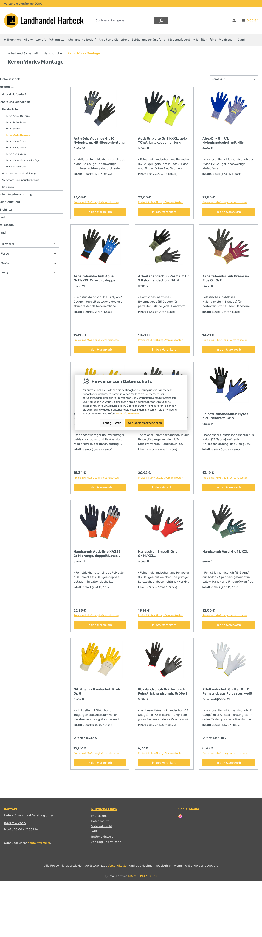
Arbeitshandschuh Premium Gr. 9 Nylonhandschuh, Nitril (164, 281)
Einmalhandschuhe (16, 169)
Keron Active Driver (16, 125)
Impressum (99, 816)
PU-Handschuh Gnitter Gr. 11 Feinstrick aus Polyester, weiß (227, 694)
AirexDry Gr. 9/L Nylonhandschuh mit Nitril (224, 143)
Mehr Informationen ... (129, 413)
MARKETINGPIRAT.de (142, 876)
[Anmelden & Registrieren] (234, 20)
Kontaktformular (39, 843)
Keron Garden (13, 131)
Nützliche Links (104, 809)
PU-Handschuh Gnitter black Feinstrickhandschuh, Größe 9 (163, 694)
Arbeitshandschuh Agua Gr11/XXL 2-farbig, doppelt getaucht (96, 281)
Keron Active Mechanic (18, 118)
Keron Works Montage (18, 137)
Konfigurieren (112, 423)
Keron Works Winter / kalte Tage (23, 163)
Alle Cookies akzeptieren (145, 423)
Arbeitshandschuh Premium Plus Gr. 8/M (225, 281)
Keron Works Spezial (16, 156)
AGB (94, 831)
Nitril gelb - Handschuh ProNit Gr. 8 (98, 694)
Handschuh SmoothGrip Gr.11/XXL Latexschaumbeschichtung (160, 556)
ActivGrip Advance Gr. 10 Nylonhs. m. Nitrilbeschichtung (99, 143)
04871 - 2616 (15, 823)
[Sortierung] (234, 82)
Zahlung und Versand (106, 842)
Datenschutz (100, 821)
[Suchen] (161, 20)
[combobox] (124, 20)
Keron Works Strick (16, 144)
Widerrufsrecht (101, 826)
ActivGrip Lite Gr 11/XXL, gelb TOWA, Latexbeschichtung (162, 143)
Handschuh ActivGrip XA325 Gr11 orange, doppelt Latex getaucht (97, 556)
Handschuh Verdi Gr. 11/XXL (225, 554)
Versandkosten (118, 865)
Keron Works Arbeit (16, 150)
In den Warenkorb (100, 214)
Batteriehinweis (102, 837)
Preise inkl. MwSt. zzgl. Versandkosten (96, 204)
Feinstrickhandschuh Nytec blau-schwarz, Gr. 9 (225, 418)
